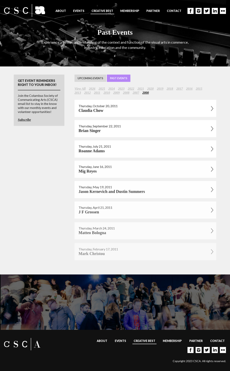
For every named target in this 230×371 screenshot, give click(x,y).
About (60, 11)
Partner (153, 11)
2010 (106, 93)
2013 (78, 93)
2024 (111, 88)
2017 (179, 88)
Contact (174, 11)
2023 (121, 88)
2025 (102, 88)
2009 (116, 93)
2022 (131, 88)
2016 (189, 88)
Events (78, 11)
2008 (126, 93)
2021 (140, 88)
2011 (97, 93)
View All (80, 88)
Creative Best (102, 11)
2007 (136, 93)
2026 (92, 88)
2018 (170, 88)
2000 (145, 93)
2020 (150, 88)
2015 (199, 88)
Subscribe (24, 120)
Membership (129, 11)
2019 (160, 88)
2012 (87, 93)
